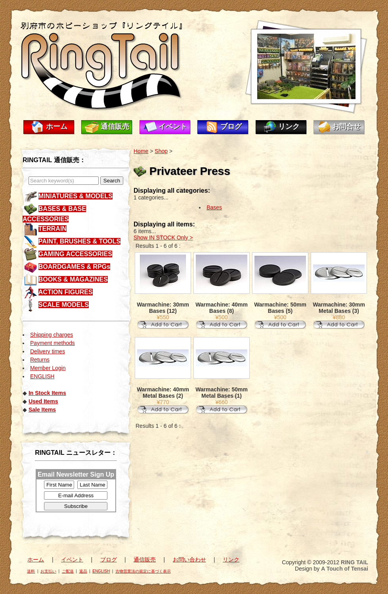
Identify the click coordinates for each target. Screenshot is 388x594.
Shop (161, 151)
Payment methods (52, 343)
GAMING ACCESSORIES (75, 254)
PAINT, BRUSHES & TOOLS (79, 241)
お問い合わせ (189, 559)
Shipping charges (51, 334)
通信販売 (115, 126)
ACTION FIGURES (65, 292)
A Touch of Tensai (344, 568)
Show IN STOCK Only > (163, 237)
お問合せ (346, 126)
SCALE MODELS (63, 304)
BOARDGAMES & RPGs (74, 266)
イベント (173, 126)
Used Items (43, 401)
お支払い (48, 571)
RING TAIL (354, 562)
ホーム (56, 126)
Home (141, 151)
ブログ (231, 126)
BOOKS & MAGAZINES (73, 279)
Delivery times (47, 351)
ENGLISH (42, 376)
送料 (31, 571)
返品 (83, 571)
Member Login (48, 368)
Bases (214, 207)
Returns (40, 359)
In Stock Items (47, 393)
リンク (289, 126)
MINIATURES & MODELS (75, 196)
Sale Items (42, 409)
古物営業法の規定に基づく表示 (143, 571)
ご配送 (68, 571)
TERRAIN (52, 228)
